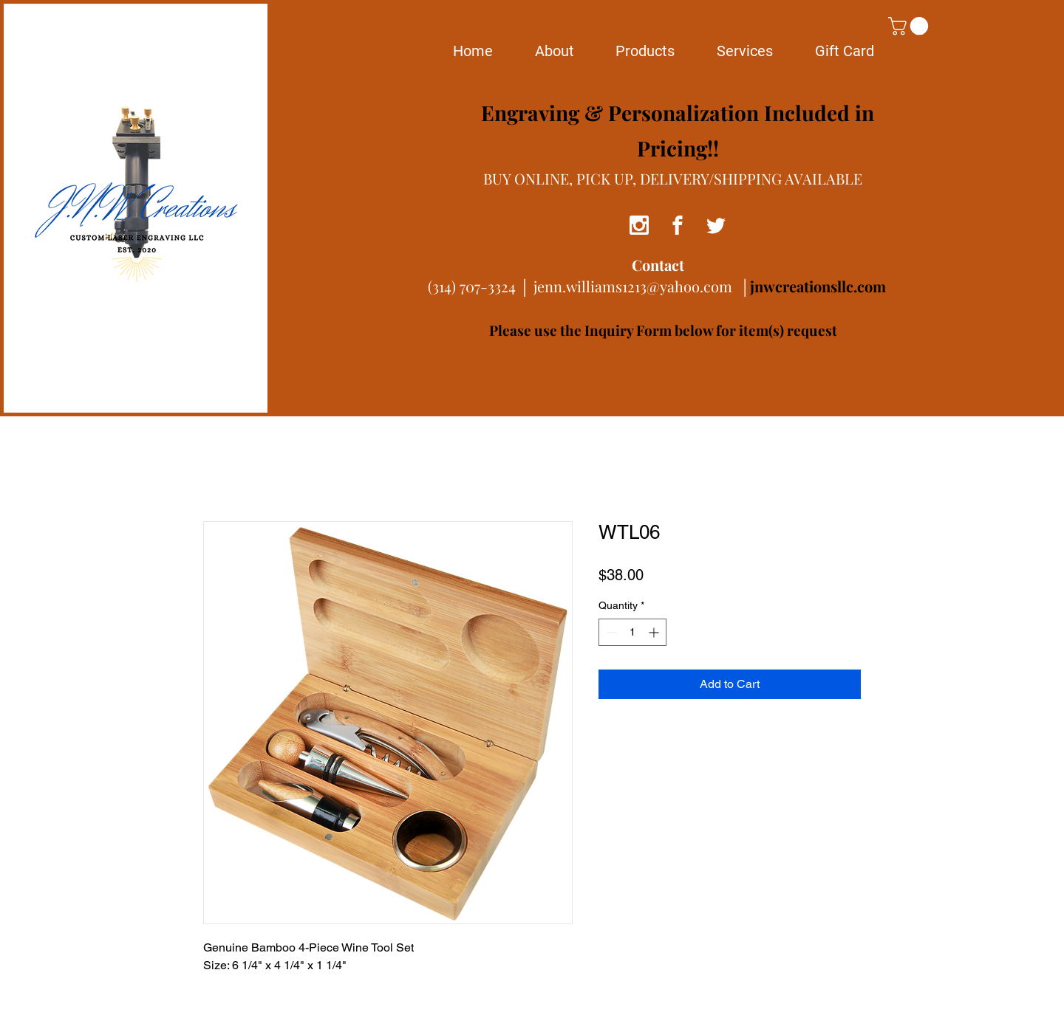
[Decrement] (610, 632)
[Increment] (655, 632)
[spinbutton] (632, 632)
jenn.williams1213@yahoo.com (632, 286)
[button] (910, 26)
